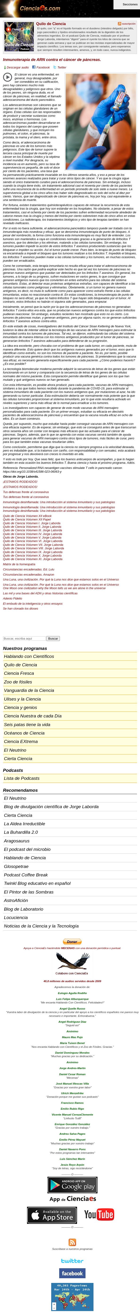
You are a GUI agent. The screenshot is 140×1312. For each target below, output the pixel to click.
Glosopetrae (16, 866)
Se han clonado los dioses (20, 608)
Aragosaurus (17, 840)
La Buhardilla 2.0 (21, 832)
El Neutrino (15, 750)
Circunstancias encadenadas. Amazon (28, 574)
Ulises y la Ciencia (22, 699)
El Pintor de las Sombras (29, 892)
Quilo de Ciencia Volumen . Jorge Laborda (32, 530)
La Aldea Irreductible (24, 823)
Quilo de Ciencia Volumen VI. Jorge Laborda (32, 541)
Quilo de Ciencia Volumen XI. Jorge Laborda (32, 559)
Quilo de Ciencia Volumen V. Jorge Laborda (32, 537)
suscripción (129, 23)
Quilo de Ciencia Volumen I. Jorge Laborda (31, 523)
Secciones (130, 4)
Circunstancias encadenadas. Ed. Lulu (28, 569)
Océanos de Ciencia (24, 733)
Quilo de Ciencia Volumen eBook (27, 516)
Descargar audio (18, 67)
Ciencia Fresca (19, 673)
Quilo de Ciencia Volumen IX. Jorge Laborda (32, 552)
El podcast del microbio (27, 849)
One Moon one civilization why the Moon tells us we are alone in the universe (54, 588)
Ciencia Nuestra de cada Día (33, 715)
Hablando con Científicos (29, 656)
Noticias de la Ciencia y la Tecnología (41, 926)
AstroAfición (16, 900)
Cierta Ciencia (18, 758)
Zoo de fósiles (18, 681)
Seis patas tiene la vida (27, 724)
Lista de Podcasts (21, 778)
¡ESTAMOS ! (20, 481)
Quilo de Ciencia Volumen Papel (27, 519)
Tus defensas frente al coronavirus (26, 492)
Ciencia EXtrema (21, 741)
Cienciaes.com (30, 11)
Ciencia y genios (20, 707)
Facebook (43, 67)
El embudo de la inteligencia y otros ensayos (32, 603)
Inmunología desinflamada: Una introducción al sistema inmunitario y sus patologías (59, 502)
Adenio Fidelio (12, 598)
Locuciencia (16, 917)
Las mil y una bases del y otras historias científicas (40, 593)
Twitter (62, 67)
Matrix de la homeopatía (19, 564)
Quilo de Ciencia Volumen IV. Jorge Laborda (32, 534)
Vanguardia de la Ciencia (29, 690)
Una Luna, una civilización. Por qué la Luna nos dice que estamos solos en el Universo (61, 579)
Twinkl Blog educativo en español (37, 883)
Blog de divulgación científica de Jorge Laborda (51, 806)
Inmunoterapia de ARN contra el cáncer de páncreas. (52, 59)
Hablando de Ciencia (25, 857)
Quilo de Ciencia (51, 24)
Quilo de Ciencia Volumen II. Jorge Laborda (32, 526)
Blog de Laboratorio (23, 909)
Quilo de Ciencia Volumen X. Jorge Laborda (32, 555)
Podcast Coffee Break (26, 874)
